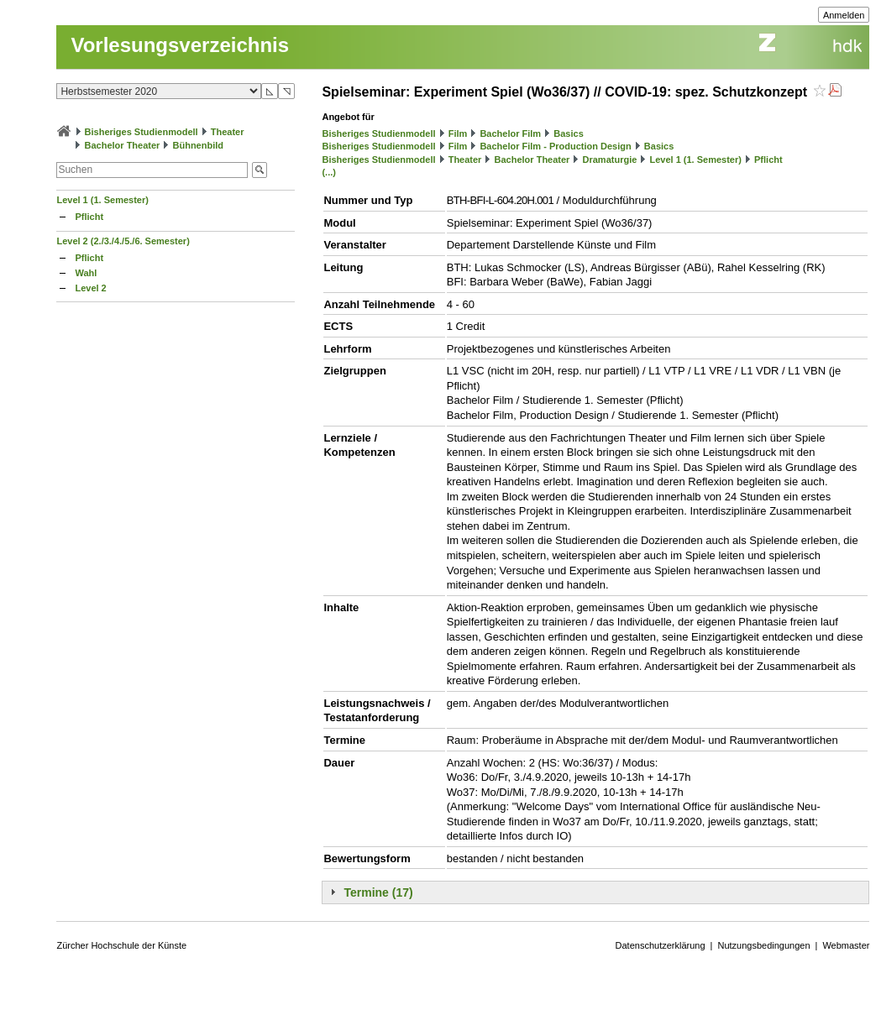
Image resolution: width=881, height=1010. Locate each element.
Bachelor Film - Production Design (555, 146)
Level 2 (90, 288)
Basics (568, 133)
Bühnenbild (198, 145)
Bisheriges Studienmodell (141, 132)
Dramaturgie (610, 159)
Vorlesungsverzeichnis (180, 45)
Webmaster (845, 945)
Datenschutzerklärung (660, 945)
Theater (227, 132)
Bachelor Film (510, 133)
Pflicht (89, 217)
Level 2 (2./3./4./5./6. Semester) (122, 241)
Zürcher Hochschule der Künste (121, 945)
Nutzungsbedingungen (763, 945)
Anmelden (844, 15)
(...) (329, 172)
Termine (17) (377, 892)
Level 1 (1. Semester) (102, 200)
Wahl (86, 273)
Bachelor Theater (122, 145)
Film (458, 133)
